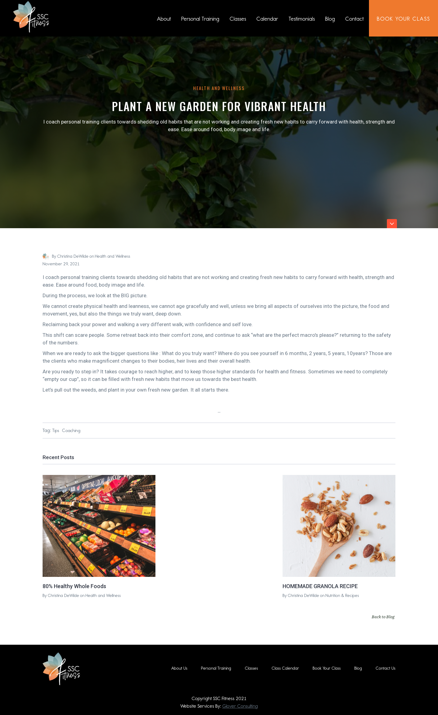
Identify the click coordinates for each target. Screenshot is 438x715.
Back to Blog (383, 616)
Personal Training (200, 19)
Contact (354, 19)
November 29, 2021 (61, 264)
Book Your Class (327, 668)
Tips (55, 430)
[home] (31, 16)
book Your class (403, 19)
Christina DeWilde (73, 256)
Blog (330, 19)
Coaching (71, 430)
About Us (179, 668)
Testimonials (302, 19)
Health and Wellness (219, 88)
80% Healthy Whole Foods (74, 586)
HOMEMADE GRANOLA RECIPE (320, 586)
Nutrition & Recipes (342, 595)
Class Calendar (285, 668)
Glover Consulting (240, 706)
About (164, 19)
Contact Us (385, 668)
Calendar (267, 19)
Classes (238, 19)
